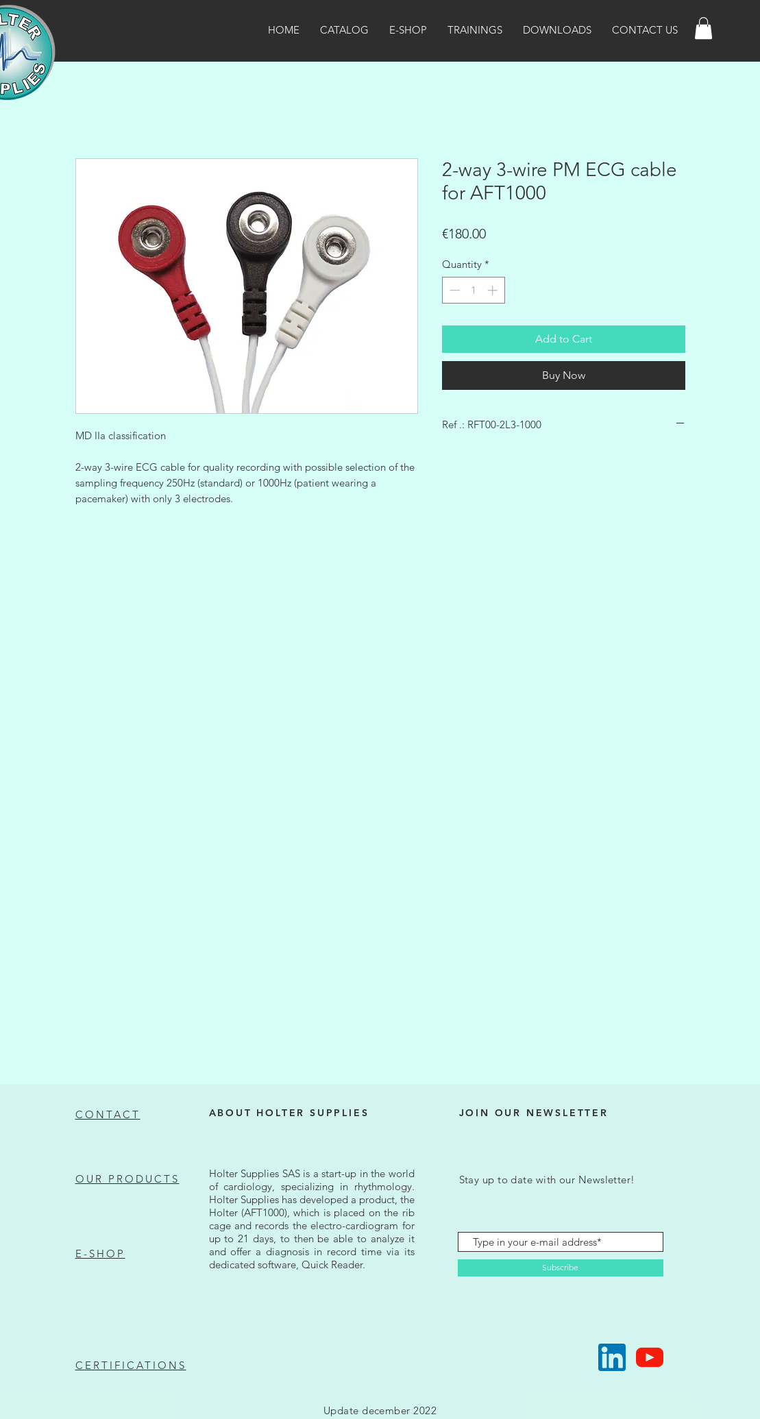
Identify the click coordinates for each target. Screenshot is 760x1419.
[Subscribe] (560, 1267)
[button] (703, 28)
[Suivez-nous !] (612, 1357)
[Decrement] (453, 290)
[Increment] (494, 290)
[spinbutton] (473, 290)
